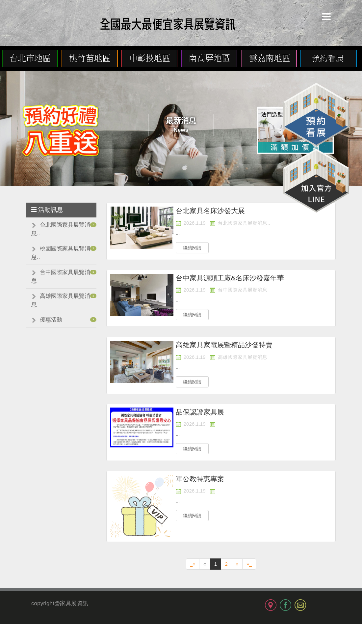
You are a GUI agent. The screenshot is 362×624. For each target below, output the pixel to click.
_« (192, 564)
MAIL (300, 605)
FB (285, 605)
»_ (249, 564)
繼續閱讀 (192, 247)
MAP (270, 605)
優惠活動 (51, 320)
